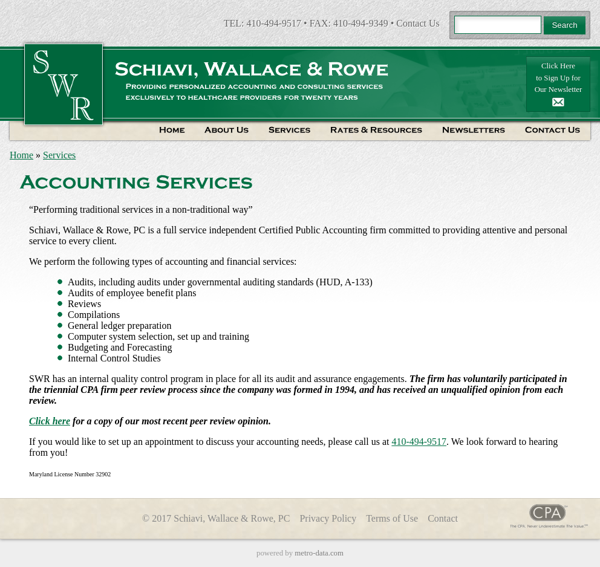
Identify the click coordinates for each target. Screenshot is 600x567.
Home (21, 155)
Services (59, 155)
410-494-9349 (360, 23)
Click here (49, 421)
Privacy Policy (327, 518)
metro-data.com (319, 553)
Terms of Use (392, 518)
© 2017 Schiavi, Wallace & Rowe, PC (216, 518)
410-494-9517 (273, 23)
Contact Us (418, 23)
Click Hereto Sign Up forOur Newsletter (558, 84)
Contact (443, 518)
